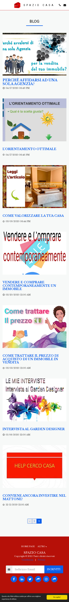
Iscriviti (53, 569)
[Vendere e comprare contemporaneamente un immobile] (34, 286)
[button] (4, 5)
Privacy (41, 560)
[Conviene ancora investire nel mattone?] (34, 497)
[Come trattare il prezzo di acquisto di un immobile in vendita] (34, 359)
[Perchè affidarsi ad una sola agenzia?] (34, 82)
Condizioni (27, 560)
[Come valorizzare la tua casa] (34, 215)
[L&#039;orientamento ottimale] (34, 149)
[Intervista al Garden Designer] (34, 429)
